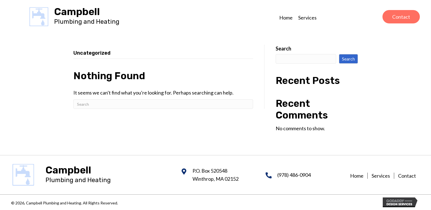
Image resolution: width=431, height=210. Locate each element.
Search (283, 48)
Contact (407, 176)
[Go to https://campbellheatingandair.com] (86, 16)
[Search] (163, 104)
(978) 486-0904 (294, 175)
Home (356, 176)
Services (381, 176)
